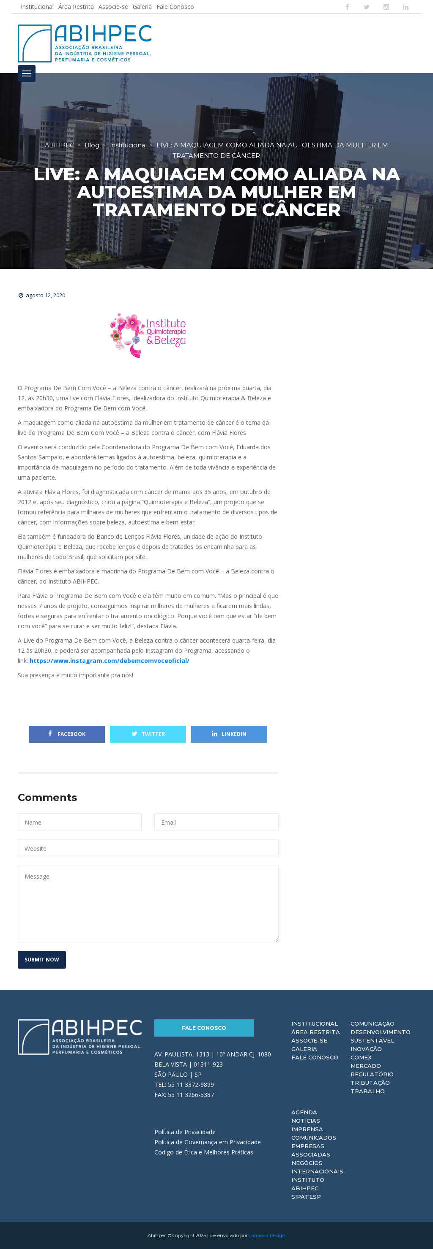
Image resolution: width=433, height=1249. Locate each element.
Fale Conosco (175, 7)
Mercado (366, 1065)
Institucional (37, 7)
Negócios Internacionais (317, 1167)
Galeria (142, 7)
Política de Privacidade (185, 1132)
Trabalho (368, 1091)
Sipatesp (306, 1196)
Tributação (370, 1082)
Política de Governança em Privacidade (207, 1142)
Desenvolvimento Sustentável (381, 1036)
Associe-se (113, 7)
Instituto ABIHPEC (307, 1184)
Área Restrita (76, 7)
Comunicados (313, 1137)
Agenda (304, 1112)
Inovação (366, 1048)
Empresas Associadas (310, 1150)
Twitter (148, 734)
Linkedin (229, 734)
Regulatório (372, 1074)
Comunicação (373, 1023)
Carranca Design (267, 1235)
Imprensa (307, 1129)
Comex (361, 1057)
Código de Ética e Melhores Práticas (203, 1152)
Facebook (66, 734)
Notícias (305, 1120)
